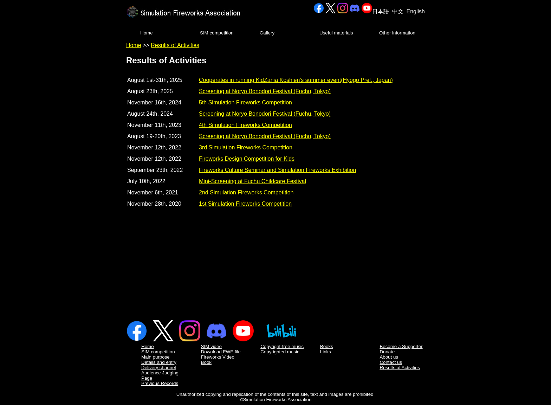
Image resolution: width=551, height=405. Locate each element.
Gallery (267, 33)
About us (389, 357)
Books (326, 346)
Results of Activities (175, 45)
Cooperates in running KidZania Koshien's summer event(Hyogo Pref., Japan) (296, 80)
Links (325, 351)
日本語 (380, 11)
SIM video (211, 346)
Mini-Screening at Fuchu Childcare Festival (252, 181)
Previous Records (159, 383)
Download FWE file (221, 351)
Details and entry (158, 362)
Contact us (391, 362)
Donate (387, 351)
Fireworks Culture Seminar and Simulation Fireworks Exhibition (277, 170)
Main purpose (155, 357)
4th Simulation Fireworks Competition (245, 125)
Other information (397, 33)
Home (146, 33)
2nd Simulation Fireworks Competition (246, 192)
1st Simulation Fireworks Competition (245, 204)
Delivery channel (158, 367)
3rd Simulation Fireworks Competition (245, 147)
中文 (397, 11)
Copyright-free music (282, 346)
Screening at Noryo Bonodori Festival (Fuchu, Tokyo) (265, 91)
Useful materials (336, 33)
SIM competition (217, 33)
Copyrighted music (279, 351)
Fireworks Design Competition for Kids (246, 159)
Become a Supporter (401, 346)
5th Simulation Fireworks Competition (245, 102)
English (416, 11)
